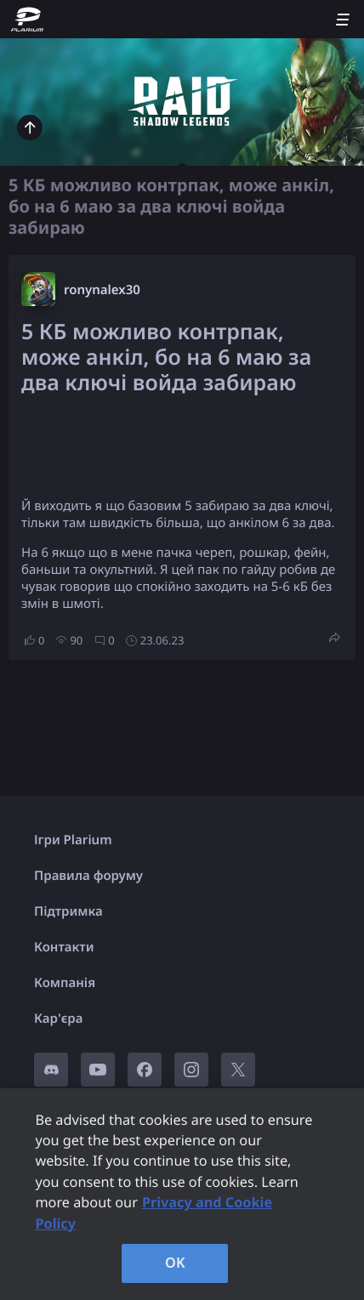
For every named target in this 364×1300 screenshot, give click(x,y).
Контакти (64, 947)
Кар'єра (58, 1018)
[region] (182, 1194)
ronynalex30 (102, 289)
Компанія (64, 982)
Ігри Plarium (73, 840)
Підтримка (68, 911)
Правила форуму (88, 875)
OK (175, 1262)
